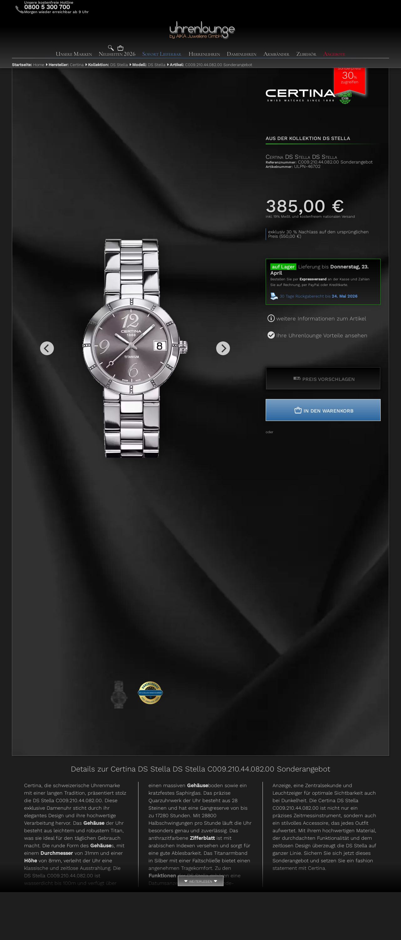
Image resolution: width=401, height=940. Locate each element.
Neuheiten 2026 (117, 54)
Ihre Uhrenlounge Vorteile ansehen (321, 335)
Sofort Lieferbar (161, 54)
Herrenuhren (204, 54)
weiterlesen (200, 882)
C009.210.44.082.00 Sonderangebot (211, 64)
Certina (66, 64)
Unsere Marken (74, 54)
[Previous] (47, 348)
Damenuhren (241, 54)
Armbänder (276, 54)
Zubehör (306, 54)
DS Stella (108, 64)
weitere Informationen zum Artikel (321, 318)
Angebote (334, 54)
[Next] (223, 348)
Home (28, 64)
